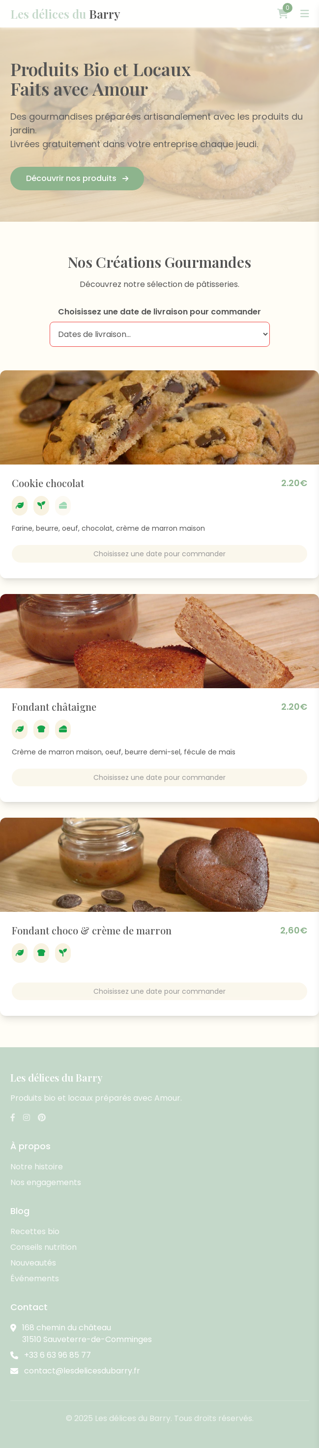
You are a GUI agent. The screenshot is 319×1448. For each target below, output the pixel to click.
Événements (34, 1278)
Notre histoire (36, 1166)
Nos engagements (45, 1182)
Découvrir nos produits (77, 178)
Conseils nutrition (43, 1247)
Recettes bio (34, 1231)
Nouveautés (33, 1262)
